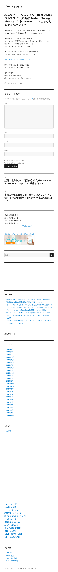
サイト (6, 150)
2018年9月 (10, 360)
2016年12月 (10, 415)
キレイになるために (12, 537)
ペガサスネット (10, 519)
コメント (7, 103)
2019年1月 (9, 349)
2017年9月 (10, 392)
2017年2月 (9, 410)
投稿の (10, 555)
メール (7, 141)
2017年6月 (10, 399)
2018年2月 (10, 378)
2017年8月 (10, 394)
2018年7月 (10, 365)
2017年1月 (9, 413)
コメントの (11, 558)
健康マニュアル (10, 531)
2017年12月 (10, 384)
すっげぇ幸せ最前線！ (13, 528)
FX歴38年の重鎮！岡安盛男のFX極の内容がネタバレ (24, 302)
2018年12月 (10, 352)
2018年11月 (10, 354)
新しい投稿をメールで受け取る (15, 163)
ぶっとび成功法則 (11, 525)
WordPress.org (12, 561)
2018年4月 (10, 373)
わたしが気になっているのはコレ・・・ (18, 60)
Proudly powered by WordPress (26, 568)
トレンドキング (10, 504)
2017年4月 (10, 405)
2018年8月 (10, 362)
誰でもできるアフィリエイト (15, 516)
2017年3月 (9, 407)
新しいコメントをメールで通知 (15, 160)
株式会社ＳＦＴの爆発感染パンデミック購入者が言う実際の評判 (28, 299)
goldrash (10, 83)
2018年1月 (9, 381)
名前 (6, 132)
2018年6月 (10, 368)
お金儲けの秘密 (10, 507)
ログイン (9, 553)
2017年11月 (10, 386)
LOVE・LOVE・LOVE (13, 534)
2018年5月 (10, 370)
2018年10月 (10, 357)
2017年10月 (10, 389)
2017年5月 (9, 402)
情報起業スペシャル (12, 522)
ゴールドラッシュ (13, 6)
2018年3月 (10, 376)
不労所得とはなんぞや (13, 513)
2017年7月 (9, 397)
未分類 (8, 431)
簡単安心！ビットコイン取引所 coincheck (19, 234)
